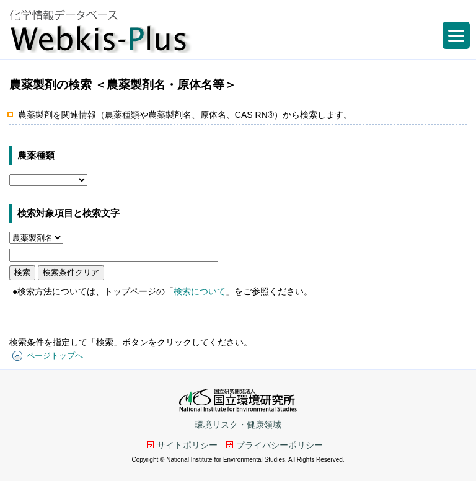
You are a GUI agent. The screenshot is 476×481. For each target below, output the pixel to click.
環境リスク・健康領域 (238, 425)
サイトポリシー (187, 445)
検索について (200, 291)
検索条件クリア (71, 272)
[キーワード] (113, 255)
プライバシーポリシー (279, 445)
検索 (22, 272)
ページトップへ (55, 355)
